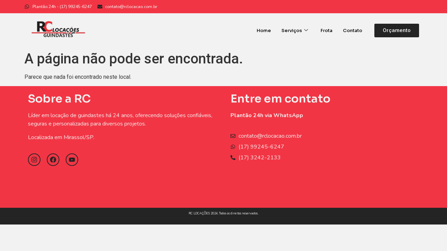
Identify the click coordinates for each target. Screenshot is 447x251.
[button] (396, 30)
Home (264, 30)
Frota (326, 30)
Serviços (294, 30)
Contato (352, 30)
